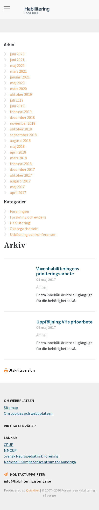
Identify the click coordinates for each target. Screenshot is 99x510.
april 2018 (18, 152)
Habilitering (20, 222)
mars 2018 (18, 157)
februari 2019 (21, 111)
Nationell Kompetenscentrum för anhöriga (40, 461)
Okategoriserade (24, 228)
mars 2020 (18, 88)
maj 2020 (17, 82)
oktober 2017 (21, 175)
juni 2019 (17, 105)
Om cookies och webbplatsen (28, 413)
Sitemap (11, 407)
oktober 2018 (21, 129)
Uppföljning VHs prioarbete (64, 322)
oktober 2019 (21, 94)
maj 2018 (17, 146)
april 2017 (18, 192)
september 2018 (23, 134)
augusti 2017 (20, 181)
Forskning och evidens (28, 217)
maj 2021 (17, 65)
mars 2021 (18, 71)
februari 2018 (21, 163)
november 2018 (22, 123)
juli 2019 (16, 100)
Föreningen (19, 211)
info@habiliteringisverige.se (27, 481)
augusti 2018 (20, 140)
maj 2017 (17, 186)
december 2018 (22, 117)
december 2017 (22, 169)
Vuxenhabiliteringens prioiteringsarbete (57, 271)
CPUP (8, 444)
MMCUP (10, 450)
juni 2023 (17, 54)
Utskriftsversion (19, 370)
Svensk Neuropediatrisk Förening (31, 456)
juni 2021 (17, 59)
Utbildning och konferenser (33, 234)
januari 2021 (20, 77)
